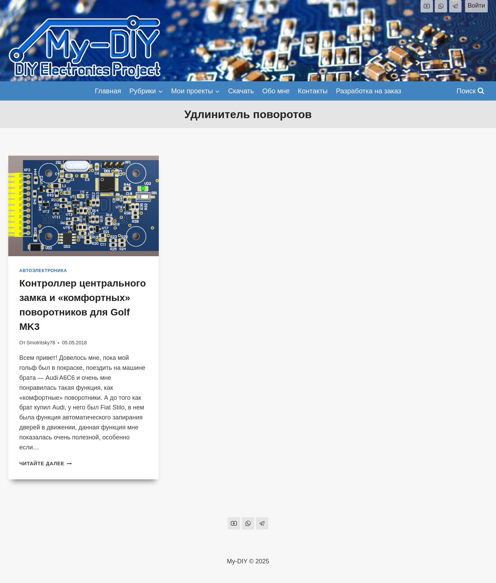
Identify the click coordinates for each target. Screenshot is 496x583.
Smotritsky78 (41, 342)
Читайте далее (45, 463)
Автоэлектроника (43, 270)
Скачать (241, 91)
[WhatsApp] (441, 6)
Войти (476, 5)
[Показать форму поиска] (470, 91)
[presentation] (83, 206)
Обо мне (276, 91)
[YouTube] (427, 6)
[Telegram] (455, 6)
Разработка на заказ (368, 91)
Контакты (313, 91)
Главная (108, 91)
